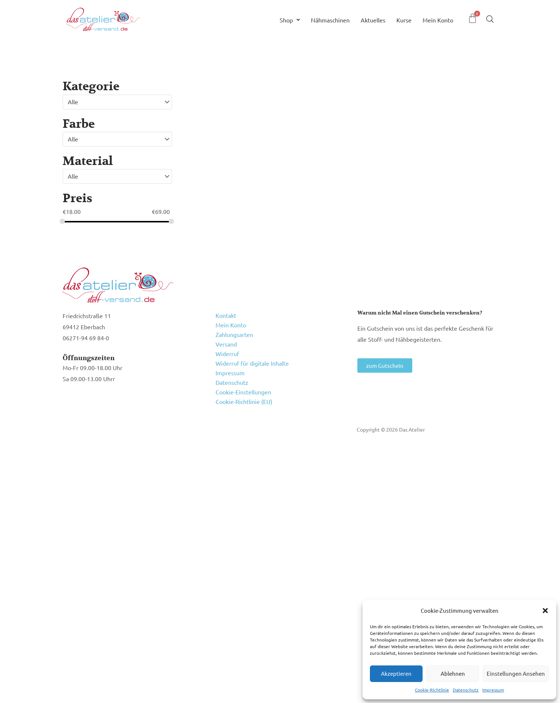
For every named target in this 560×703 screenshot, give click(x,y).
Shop (290, 20)
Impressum (493, 690)
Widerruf (227, 353)
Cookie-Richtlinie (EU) (244, 401)
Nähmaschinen (330, 20)
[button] (545, 610)
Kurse (404, 20)
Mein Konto (438, 20)
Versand (226, 344)
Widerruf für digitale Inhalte (252, 363)
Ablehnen (453, 673)
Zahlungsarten (234, 334)
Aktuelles (373, 20)
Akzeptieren (396, 673)
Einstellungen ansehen (516, 673)
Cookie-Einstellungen (243, 392)
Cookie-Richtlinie (432, 690)
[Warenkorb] (472, 18)
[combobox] (117, 102)
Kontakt (226, 315)
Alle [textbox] (73, 101)
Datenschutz (466, 690)
